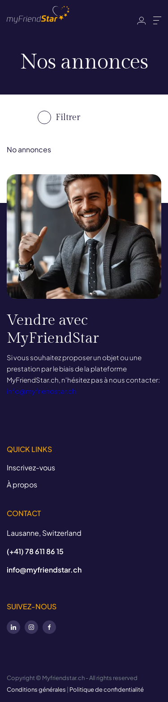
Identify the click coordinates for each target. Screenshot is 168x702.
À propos (22, 484)
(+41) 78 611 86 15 (35, 551)
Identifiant (141, 20)
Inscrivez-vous (31, 467)
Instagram (31, 627)
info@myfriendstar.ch (41, 391)
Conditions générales (36, 689)
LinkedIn (13, 627)
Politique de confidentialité (106, 689)
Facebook (49, 627)
